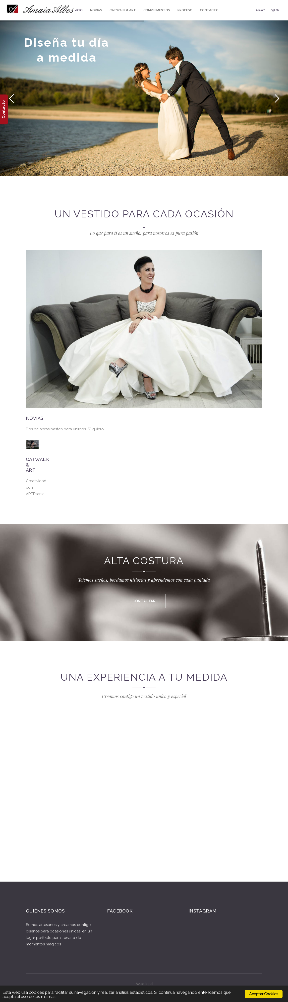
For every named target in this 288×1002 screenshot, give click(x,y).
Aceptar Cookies (263, 994)
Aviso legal (144, 984)
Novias (35, 418)
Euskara (259, 10)
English (274, 10)
